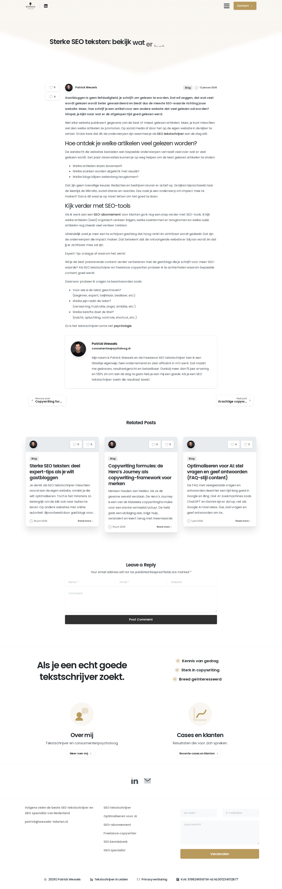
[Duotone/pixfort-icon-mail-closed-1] (147, 780)
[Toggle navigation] (227, 6)
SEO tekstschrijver (170, 134)
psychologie (123, 326)
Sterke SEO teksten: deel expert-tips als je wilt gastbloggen (55, 474)
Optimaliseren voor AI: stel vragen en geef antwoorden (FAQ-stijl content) (217, 474)
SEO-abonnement (107, 214)
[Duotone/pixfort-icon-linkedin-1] (134, 780)
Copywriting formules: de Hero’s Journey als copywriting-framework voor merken (139, 477)
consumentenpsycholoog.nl (111, 348)
